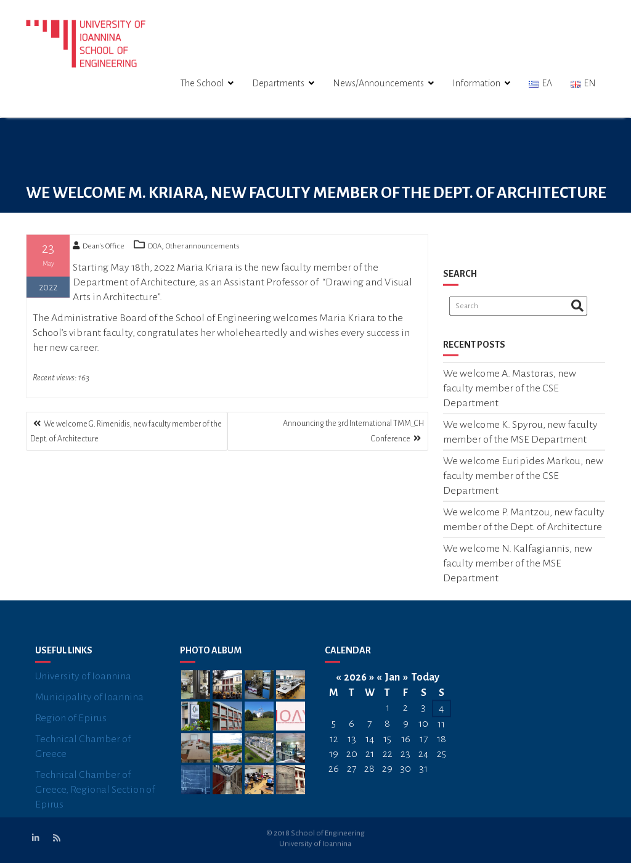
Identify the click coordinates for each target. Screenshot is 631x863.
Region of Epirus (71, 726)
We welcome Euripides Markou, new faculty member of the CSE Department (523, 479)
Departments (278, 83)
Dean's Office (98, 249)
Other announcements (203, 249)
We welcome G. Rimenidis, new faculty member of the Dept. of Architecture (126, 431)
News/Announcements (378, 83)
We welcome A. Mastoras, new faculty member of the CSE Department (509, 391)
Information (476, 83)
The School (202, 83)
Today (425, 685)
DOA (154, 249)
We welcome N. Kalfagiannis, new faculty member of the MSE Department (517, 566)
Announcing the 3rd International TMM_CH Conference (353, 431)
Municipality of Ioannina (89, 705)
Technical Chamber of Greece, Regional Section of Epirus (95, 797)
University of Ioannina (83, 684)
